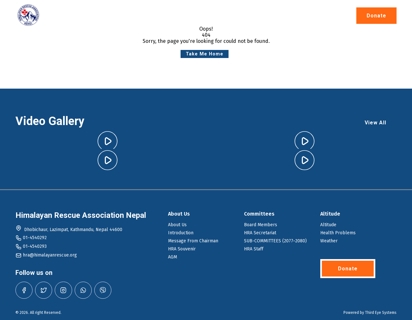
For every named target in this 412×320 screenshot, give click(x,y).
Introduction (180, 233)
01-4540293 (35, 246)
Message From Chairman (193, 241)
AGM (172, 257)
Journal (241, 16)
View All (375, 123)
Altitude (204, 16)
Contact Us (317, 16)
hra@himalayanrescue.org (50, 255)
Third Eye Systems (381, 312)
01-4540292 (35, 237)
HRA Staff (253, 249)
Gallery (277, 16)
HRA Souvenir (182, 249)
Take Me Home (204, 54)
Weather (329, 241)
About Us (163, 16)
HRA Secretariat (260, 233)
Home (128, 16)
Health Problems (338, 233)
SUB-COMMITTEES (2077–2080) (275, 241)
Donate (376, 16)
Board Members (260, 225)
